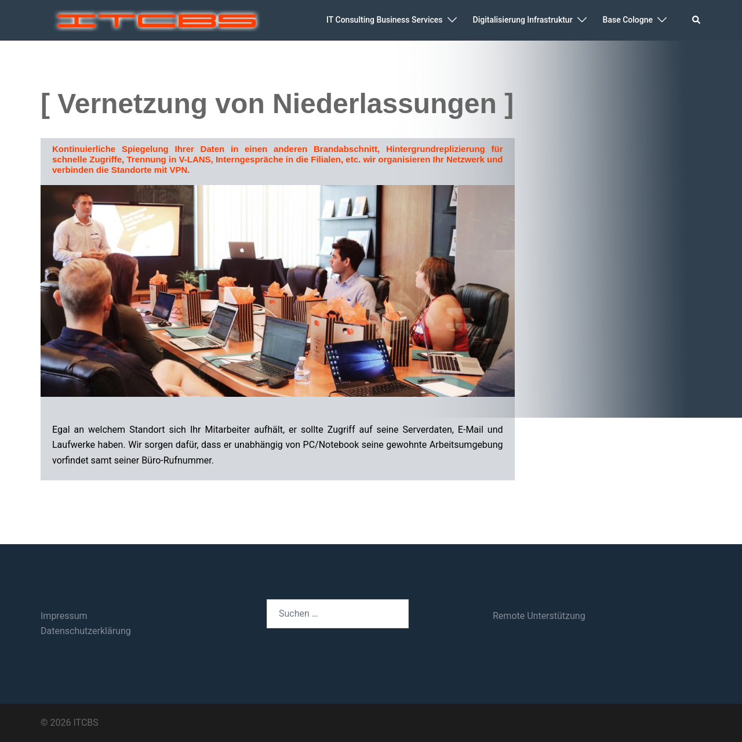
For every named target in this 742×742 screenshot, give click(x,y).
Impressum (64, 615)
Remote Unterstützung (539, 615)
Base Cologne (628, 19)
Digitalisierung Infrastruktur (523, 19)
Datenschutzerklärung (86, 630)
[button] (696, 20)
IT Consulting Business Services (384, 19)
